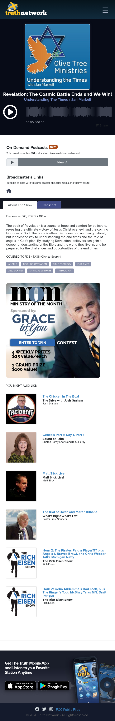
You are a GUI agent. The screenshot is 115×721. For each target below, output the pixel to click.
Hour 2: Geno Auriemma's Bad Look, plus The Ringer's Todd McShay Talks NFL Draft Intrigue (74, 592)
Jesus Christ (15, 270)
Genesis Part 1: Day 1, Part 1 (63, 435)
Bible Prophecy (62, 264)
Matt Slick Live (53, 473)
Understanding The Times (46, 99)
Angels (12, 264)
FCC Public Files (68, 710)
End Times (83, 264)
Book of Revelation (35, 264)
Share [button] (102, 125)
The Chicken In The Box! (61, 396)
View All (63, 162)
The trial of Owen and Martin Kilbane (70, 512)
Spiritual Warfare (40, 270)
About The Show (20, 205)
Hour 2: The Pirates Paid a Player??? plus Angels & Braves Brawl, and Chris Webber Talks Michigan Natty (74, 553)
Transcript (49, 205)
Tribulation (64, 270)
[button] (10, 116)
